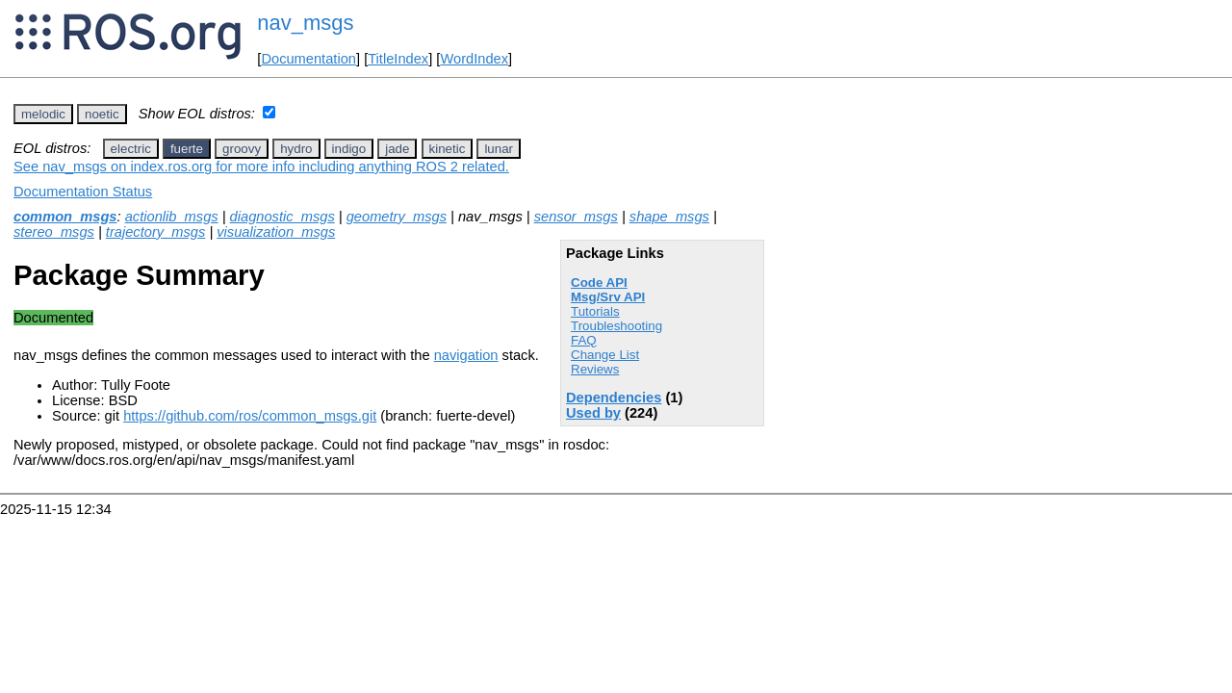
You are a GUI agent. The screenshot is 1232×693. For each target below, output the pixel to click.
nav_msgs (305, 23)
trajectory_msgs (155, 232)
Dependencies (613, 397)
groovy (241, 148)
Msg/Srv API (608, 297)
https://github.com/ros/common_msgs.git (249, 416)
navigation (466, 355)
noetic (102, 114)
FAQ (584, 340)
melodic (43, 114)
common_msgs (65, 216)
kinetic (447, 148)
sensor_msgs (576, 216)
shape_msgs (669, 216)
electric (131, 148)
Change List (605, 354)
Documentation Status (82, 191)
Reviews (595, 369)
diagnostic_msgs (282, 216)
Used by (593, 413)
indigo (349, 148)
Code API (599, 282)
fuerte (186, 148)
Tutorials (595, 311)
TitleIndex (398, 58)
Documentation (308, 58)
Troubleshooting (616, 326)
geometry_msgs (396, 216)
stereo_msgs (53, 232)
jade (397, 148)
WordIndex (474, 58)
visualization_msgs (276, 232)
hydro (296, 148)
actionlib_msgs (171, 216)
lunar (498, 148)
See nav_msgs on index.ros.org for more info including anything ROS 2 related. (261, 166)
